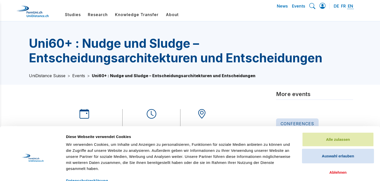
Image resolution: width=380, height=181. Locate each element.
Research (98, 14)
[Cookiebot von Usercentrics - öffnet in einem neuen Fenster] (33, 171)
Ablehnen (338, 146)
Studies (73, 14)
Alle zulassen (338, 113)
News (282, 6)
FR (343, 6)
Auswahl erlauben (338, 130)
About (172, 14)
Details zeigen (267, 171)
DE (336, 6)
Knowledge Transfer (137, 14)
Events (298, 6)
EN (350, 6)
